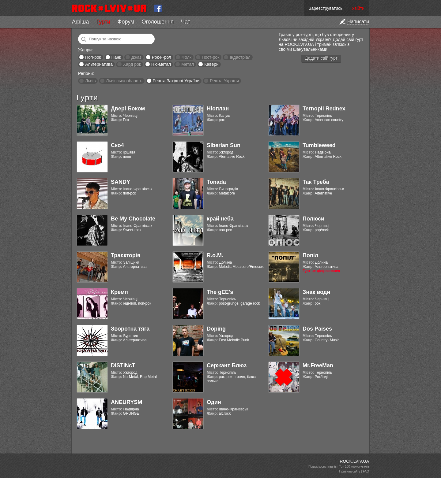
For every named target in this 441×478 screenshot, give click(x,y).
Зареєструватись (325, 8)
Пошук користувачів (322, 466)
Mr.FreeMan (318, 365)
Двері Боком (128, 109)
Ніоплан (218, 109)
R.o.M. (215, 255)
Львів (90, 80)
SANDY (120, 182)
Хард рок (132, 64)
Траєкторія (125, 255)
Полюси (313, 219)
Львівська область (124, 80)
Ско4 (117, 145)
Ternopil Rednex (324, 109)
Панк (116, 57)
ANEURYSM (126, 402)
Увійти (358, 8)
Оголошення (157, 22)
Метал (187, 64)
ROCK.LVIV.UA (354, 461)
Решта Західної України (176, 80)
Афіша (80, 22)
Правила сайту (349, 471)
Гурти (103, 22)
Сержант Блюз (227, 365)
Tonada (216, 182)
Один (214, 402)
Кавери (211, 64)
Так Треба (316, 182)
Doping (216, 329)
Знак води (316, 292)
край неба (220, 219)
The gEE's (220, 292)
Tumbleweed (319, 145)
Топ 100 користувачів (354, 466)
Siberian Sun (223, 145)
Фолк (186, 57)
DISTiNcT (123, 365)
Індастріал (240, 57)
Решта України (224, 80)
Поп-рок (93, 57)
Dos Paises (317, 329)
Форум (126, 22)
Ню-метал (161, 64)
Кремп (119, 292)
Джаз (136, 57)
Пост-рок (211, 57)
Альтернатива (99, 64)
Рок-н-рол (161, 57)
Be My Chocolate (133, 219)
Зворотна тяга (130, 329)
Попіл (310, 255)
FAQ (366, 471)
